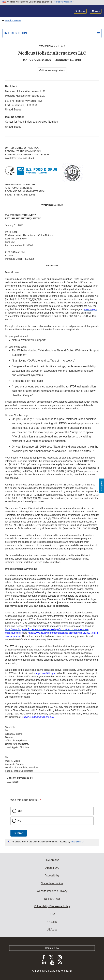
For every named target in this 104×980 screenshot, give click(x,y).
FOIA (52, 914)
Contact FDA (52, 948)
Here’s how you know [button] (63, 2)
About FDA (51, 867)
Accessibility (52, 875)
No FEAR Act (52, 898)
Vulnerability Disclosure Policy (52, 906)
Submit (18, 833)
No (19, 820)
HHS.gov (52, 921)
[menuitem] (52, 781)
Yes (20, 810)
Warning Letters (13, 20)
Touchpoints (76, 842)
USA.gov (52, 929)
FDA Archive (51, 860)
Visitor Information (52, 883)
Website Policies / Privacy (52, 891)
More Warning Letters (52, 70)
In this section (15, 33)
